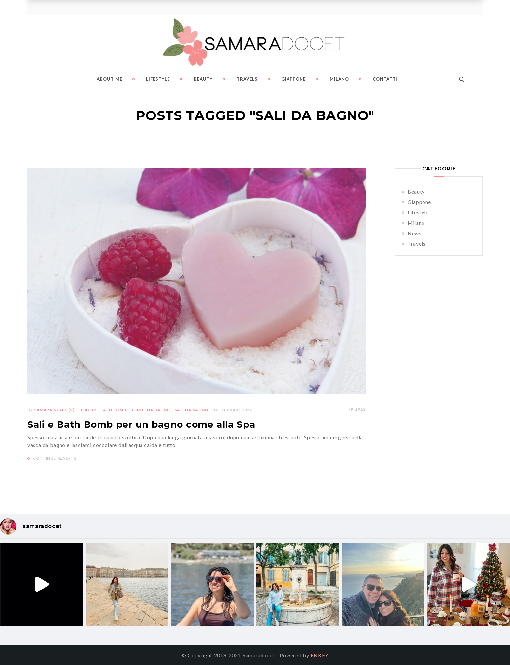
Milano (339, 79)
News (415, 233)
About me (109, 79)
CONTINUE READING (54, 458)
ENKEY (320, 655)
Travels (247, 79)
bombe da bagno (150, 409)
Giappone (293, 79)
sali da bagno (191, 409)
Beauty (203, 79)
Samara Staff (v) (54, 409)
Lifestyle (158, 79)
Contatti (385, 79)
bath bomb (113, 409)
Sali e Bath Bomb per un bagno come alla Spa (141, 424)
